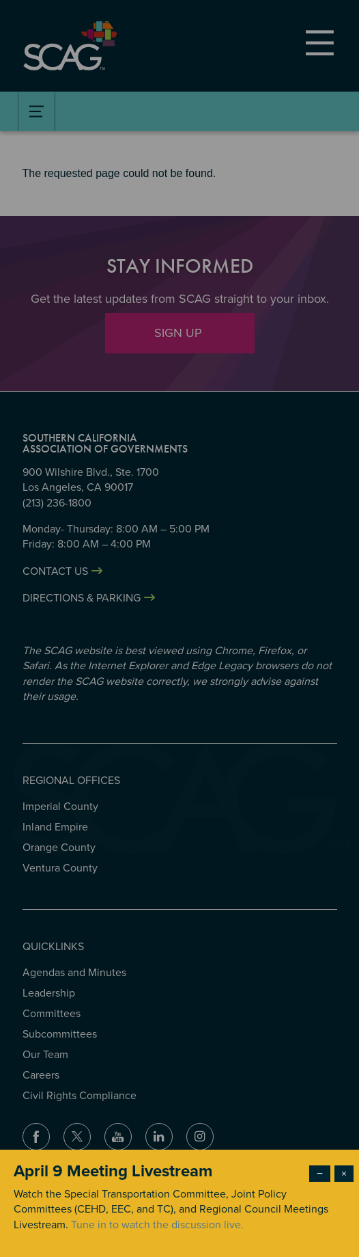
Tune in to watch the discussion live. (157, 1225)
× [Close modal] (344, 1173)
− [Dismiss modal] (320, 1173)
